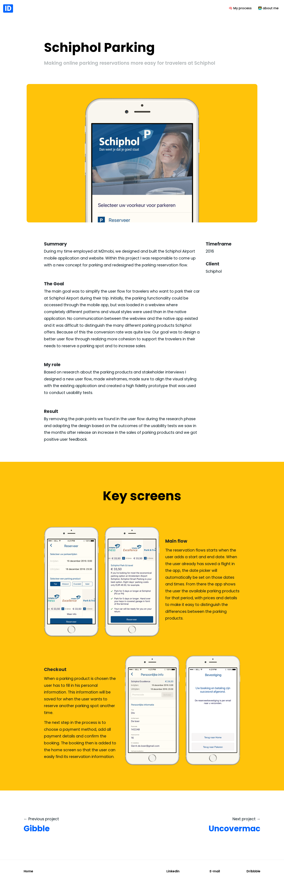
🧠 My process (240, 8)
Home (28, 871)
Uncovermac (234, 828)
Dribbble (253, 871)
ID (8, 8)
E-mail (215, 871)
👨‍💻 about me (268, 8)
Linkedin (172, 871)
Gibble (37, 828)
